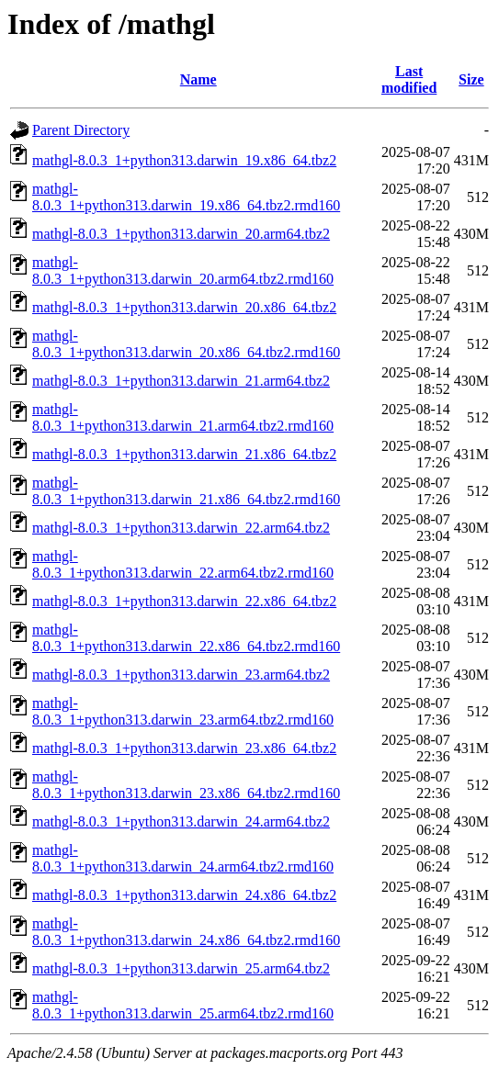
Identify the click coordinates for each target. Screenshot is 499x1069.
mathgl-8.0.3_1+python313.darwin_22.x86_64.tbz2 (184, 601)
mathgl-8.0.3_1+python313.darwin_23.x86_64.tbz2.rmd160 (186, 785)
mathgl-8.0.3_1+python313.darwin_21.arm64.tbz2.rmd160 (183, 417)
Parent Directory (81, 130)
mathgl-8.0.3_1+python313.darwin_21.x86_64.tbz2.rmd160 (186, 491)
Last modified (409, 79)
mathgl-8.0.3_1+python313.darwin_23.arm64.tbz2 (181, 674)
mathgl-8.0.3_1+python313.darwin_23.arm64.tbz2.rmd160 (183, 711)
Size (471, 79)
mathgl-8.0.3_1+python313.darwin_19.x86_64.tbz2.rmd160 (186, 197)
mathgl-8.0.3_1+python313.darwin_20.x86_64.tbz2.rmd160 (186, 344)
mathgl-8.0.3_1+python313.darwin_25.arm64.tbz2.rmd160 (183, 1005)
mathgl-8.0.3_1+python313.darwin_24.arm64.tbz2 (181, 821)
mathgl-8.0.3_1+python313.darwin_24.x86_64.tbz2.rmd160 (186, 932)
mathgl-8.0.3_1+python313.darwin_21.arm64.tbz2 (181, 380)
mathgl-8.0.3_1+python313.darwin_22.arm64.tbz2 (181, 527)
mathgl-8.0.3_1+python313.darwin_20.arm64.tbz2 (181, 234)
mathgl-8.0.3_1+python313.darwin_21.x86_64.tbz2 (184, 454)
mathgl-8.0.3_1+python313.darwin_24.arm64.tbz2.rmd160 (183, 858)
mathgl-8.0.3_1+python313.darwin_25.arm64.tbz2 (181, 968)
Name (198, 79)
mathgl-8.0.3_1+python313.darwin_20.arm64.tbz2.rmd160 (183, 270)
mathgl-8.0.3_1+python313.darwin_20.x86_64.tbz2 (184, 307)
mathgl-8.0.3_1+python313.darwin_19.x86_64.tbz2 (184, 160)
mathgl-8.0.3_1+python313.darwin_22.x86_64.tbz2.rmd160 (186, 638)
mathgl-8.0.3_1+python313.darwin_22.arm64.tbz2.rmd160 (183, 564)
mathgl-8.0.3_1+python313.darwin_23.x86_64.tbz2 (184, 748)
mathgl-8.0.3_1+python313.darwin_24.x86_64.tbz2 (184, 895)
